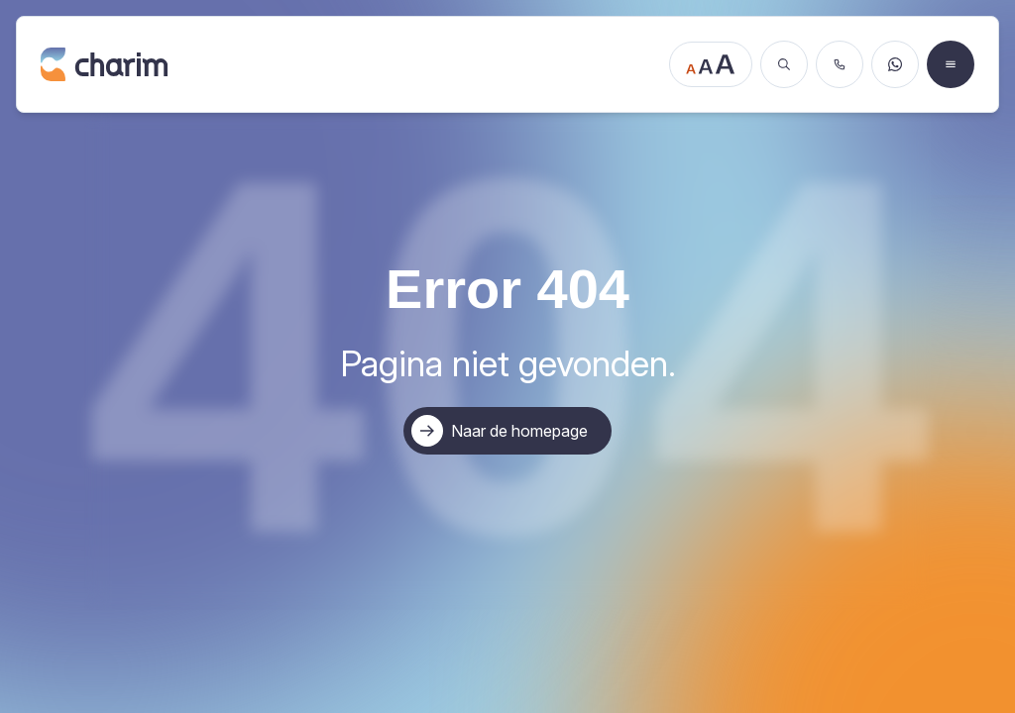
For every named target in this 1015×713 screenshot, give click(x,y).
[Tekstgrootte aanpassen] (710, 64)
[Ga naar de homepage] (349, 64)
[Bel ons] (839, 64)
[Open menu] (950, 64)
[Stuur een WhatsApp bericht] (895, 64)
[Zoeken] (784, 64)
